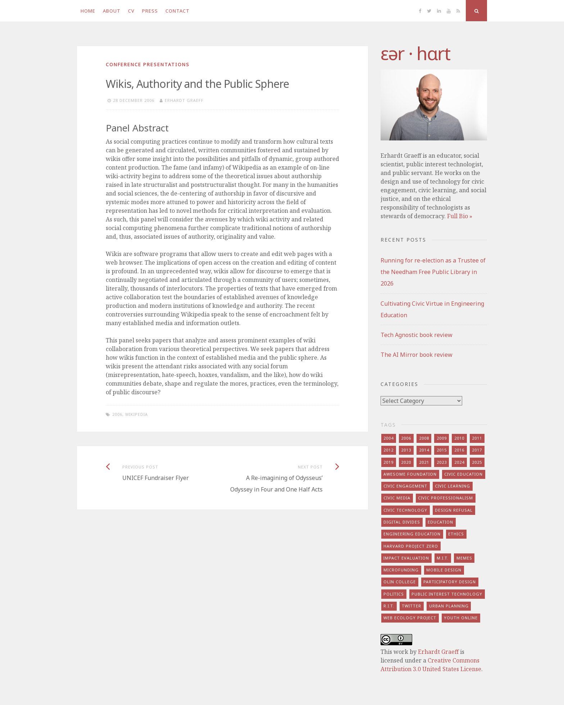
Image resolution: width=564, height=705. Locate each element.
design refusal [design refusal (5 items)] (454, 510)
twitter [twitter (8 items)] (411, 606)
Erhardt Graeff (184, 100)
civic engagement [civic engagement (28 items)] (405, 486)
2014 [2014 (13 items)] (424, 450)
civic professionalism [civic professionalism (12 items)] (445, 497)
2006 (117, 414)
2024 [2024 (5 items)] (459, 462)
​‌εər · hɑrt (415, 53)
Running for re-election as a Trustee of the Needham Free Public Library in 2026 (433, 271)
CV (131, 11)
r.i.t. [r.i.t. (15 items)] (388, 606)
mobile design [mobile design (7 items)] (443, 569)
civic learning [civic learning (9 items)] (452, 486)
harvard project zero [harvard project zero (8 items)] (410, 546)
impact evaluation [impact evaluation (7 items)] (406, 558)
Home (88, 11)
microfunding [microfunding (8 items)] (401, 569)
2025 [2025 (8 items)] (477, 462)
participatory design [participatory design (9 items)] (449, 581)
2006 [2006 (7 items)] (406, 438)
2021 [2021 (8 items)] (424, 462)
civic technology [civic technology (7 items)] (405, 510)
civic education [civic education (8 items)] (463, 474)
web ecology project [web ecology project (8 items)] (409, 617)
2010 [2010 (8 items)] (459, 438)
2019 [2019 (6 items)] (388, 462)
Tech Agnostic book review (416, 335)
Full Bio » (459, 216)
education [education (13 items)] (440, 522)
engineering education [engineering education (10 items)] (412, 533)
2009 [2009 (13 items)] (442, 438)
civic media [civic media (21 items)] (396, 497)
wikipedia (136, 414)
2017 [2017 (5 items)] (477, 450)
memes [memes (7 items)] (464, 558)
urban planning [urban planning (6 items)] (449, 606)
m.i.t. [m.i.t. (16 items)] (443, 558)
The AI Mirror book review (416, 355)
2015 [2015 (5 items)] (442, 450)
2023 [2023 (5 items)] (442, 462)
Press (150, 11)
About (111, 11)
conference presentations (148, 64)
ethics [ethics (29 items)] (456, 533)
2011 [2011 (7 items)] (477, 438)
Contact (177, 11)
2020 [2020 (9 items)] (406, 462)
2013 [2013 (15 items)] (406, 450)
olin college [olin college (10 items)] (399, 581)
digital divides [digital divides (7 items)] (401, 522)
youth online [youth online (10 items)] (461, 617)
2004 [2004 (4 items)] (388, 438)
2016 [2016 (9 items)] (459, 450)
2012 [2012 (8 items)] (388, 450)
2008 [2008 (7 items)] (424, 438)
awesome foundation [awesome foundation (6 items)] (410, 474)
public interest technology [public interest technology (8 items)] (446, 594)
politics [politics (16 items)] (393, 594)
